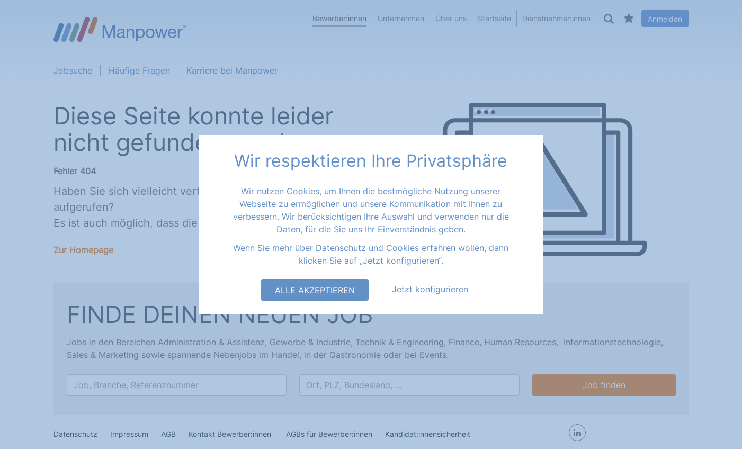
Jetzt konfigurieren (430, 289)
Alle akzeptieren (315, 290)
